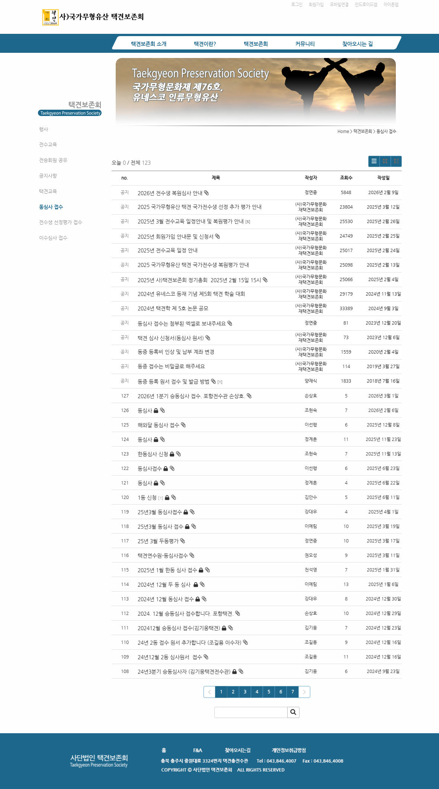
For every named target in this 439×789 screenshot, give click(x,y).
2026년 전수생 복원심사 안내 (173, 193)
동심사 (145, 410)
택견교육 (48, 191)
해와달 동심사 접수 (158, 425)
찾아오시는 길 (357, 44)
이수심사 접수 (53, 238)
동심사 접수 (51, 207)
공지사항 (48, 175)
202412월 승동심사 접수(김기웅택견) (179, 628)
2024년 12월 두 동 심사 (165, 584)
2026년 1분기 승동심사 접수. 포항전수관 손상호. (191, 396)
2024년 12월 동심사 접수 (166, 599)
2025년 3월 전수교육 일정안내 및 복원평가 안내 (191, 221)
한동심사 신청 (153, 454)
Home (343, 131)
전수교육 (48, 144)
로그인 (296, 4)
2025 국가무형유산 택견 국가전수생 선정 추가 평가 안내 (200, 207)
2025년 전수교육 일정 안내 (168, 250)
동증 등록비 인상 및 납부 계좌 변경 (176, 352)
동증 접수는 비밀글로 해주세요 (171, 366)
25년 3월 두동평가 (158, 541)
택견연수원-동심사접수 (163, 555)
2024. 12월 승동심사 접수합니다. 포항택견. (186, 613)
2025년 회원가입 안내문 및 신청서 (179, 236)
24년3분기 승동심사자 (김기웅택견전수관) (184, 671)
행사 (43, 129)
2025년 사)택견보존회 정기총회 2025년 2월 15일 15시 (202, 280)
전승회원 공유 (53, 160)
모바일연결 (339, 4)
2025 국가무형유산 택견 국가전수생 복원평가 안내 (193, 265)
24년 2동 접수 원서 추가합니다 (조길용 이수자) (189, 642)
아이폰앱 (391, 4)
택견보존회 (256, 44)
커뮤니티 (305, 44)
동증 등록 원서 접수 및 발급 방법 (177, 381)
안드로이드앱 (366, 4)
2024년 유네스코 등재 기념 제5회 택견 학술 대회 (191, 294)
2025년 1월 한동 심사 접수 (167, 570)
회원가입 (316, 4)
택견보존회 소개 (148, 44)
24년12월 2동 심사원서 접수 (170, 657)
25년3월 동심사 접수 (160, 526)
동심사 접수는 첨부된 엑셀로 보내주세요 (185, 323)
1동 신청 (147, 497)
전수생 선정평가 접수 (60, 222)
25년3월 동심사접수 (160, 512)
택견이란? (205, 44)
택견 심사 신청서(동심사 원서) (174, 338)
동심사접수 (150, 468)
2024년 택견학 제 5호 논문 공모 (173, 308)
